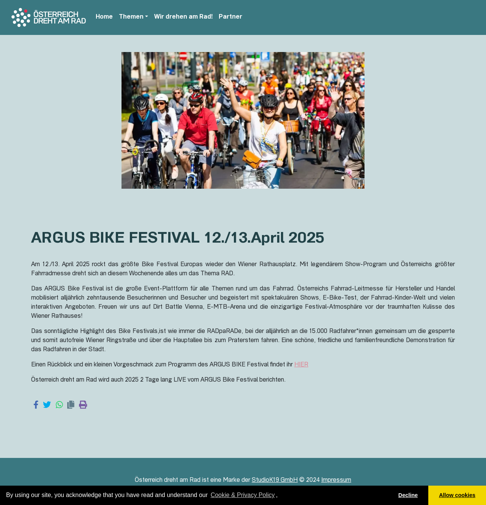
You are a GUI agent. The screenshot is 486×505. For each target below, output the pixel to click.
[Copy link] (71, 405)
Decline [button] (408, 495)
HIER (301, 365)
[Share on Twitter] (47, 405)
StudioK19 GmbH (275, 481)
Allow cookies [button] (457, 495)
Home (104, 17)
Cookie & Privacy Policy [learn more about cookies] (243, 495)
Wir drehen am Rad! (183, 17)
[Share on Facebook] (36, 405)
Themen (131, 17)
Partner (230, 17)
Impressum (336, 481)
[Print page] (83, 405)
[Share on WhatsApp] (59, 405)
